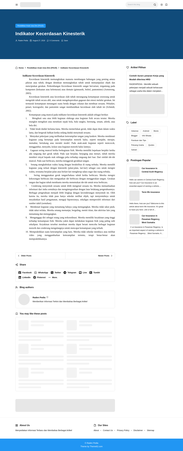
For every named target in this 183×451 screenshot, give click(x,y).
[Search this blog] (139, 5)
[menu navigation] (16, 4)
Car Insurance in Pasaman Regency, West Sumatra (151, 219)
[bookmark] (166, 4)
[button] (53, 277)
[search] (155, 4)
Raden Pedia (23, 41)
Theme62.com (96, 446)
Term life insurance (151, 192)
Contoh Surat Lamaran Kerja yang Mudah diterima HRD (146, 77)
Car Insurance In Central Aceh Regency (152, 170)
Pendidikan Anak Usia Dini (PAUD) (30, 26)
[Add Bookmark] (64, 41)
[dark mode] (161, 4)
